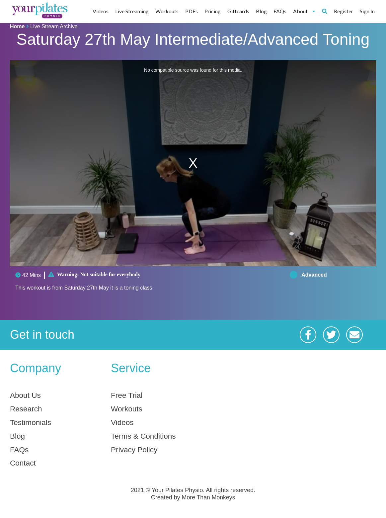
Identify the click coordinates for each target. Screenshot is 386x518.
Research (27, 409)
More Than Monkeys (208, 500)
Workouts (167, 11)
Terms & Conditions (145, 438)
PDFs (191, 11)
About (304, 11)
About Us (26, 395)
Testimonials (32, 423)
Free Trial (127, 395)
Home (17, 26)
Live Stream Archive (53, 26)
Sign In (367, 11)
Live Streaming (132, 11)
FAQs (279, 11)
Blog (261, 11)
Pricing (212, 11)
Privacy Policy (135, 452)
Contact (24, 466)
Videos (101, 11)
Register (343, 11)
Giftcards (238, 11)
